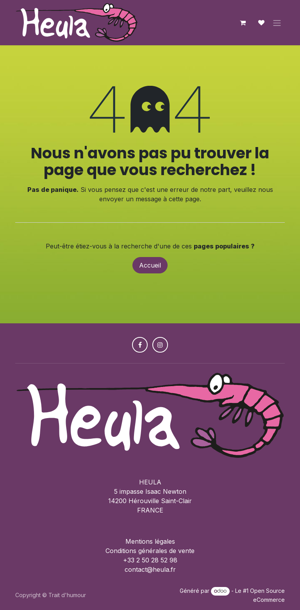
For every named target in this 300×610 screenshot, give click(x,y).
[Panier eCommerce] (242, 22)
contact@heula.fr (150, 569)
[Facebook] (140, 345)
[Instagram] (160, 345)
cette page (184, 199)
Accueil (150, 265)
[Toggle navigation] (277, 22)
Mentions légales (150, 541)
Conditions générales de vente (150, 551)
